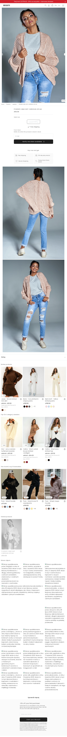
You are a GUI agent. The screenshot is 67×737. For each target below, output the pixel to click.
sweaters (14, 104)
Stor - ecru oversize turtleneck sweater (8, 450)
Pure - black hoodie (8, 501)
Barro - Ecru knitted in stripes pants (31, 400)
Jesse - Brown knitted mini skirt (9, 400)
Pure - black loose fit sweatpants (30, 502)
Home (2, 104)
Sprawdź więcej (33, 697)
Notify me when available (34, 142)
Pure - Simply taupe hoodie (52, 502)
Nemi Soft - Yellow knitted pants (51, 400)
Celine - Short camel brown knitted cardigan (30, 451)
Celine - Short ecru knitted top (52, 450)
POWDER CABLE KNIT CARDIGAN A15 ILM (8, 552)
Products (8, 104)
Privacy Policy (42, 728)
